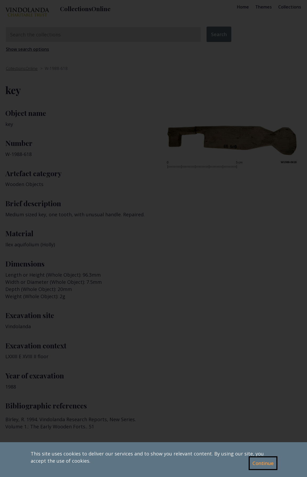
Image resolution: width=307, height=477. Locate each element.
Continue (263, 463)
